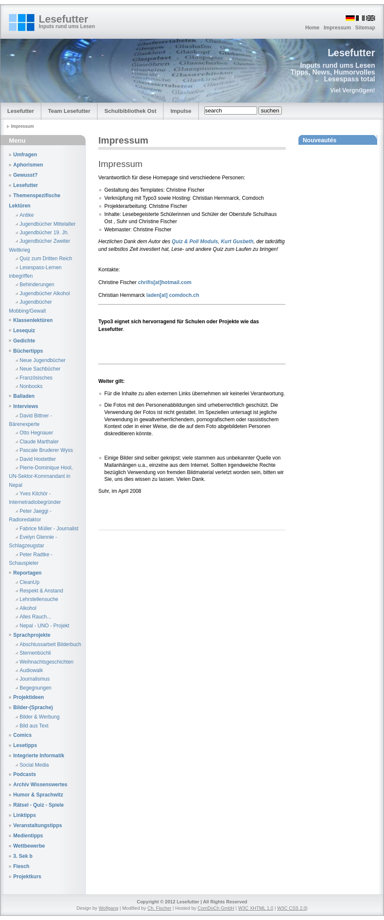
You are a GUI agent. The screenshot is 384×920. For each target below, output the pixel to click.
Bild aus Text (34, 726)
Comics (22, 735)
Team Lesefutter (69, 111)
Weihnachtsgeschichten (47, 662)
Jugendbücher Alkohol (45, 293)
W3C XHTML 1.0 (255, 908)
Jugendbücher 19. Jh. (44, 233)
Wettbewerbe (29, 846)
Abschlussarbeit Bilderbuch (50, 644)
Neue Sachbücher (40, 369)
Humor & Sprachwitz (38, 795)
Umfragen (25, 155)
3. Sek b (22, 856)
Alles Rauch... (35, 617)
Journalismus (35, 679)
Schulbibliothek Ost (130, 111)
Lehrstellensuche (39, 599)
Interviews (25, 406)
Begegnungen (36, 688)
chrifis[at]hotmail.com (164, 282)
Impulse (180, 111)
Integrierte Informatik (38, 756)
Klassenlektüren (33, 320)
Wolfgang (108, 908)
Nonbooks (31, 386)
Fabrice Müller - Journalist (49, 529)
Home (312, 28)
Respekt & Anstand (41, 591)
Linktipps (24, 815)
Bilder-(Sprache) (33, 707)
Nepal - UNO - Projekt (44, 626)
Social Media (34, 765)
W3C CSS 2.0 (291, 908)
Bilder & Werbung (40, 717)
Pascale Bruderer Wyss (46, 450)
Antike (27, 215)
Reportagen (27, 573)
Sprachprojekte (31, 635)
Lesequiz (24, 331)
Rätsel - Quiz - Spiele (38, 805)
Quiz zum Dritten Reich (46, 259)
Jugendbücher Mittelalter (47, 224)
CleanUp (30, 582)
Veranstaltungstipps (37, 825)
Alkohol (28, 608)
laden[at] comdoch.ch (172, 295)
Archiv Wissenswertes (40, 785)
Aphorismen (28, 165)
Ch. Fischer (159, 908)
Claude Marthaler (39, 442)
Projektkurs (27, 877)
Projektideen (28, 697)
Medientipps (28, 836)
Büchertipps (28, 351)
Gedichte (24, 341)
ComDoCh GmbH (216, 908)
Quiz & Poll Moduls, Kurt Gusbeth (212, 241)
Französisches (36, 378)
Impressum (337, 28)
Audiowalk (31, 670)
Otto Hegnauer (36, 433)
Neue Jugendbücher (43, 360)
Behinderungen (37, 285)
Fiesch (21, 866)
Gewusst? (25, 175)
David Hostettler (38, 459)
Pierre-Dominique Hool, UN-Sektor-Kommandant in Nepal (41, 476)
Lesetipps (25, 745)
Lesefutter (63, 19)
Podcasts (24, 774)
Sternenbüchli (35, 653)
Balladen (23, 396)
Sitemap (365, 28)
